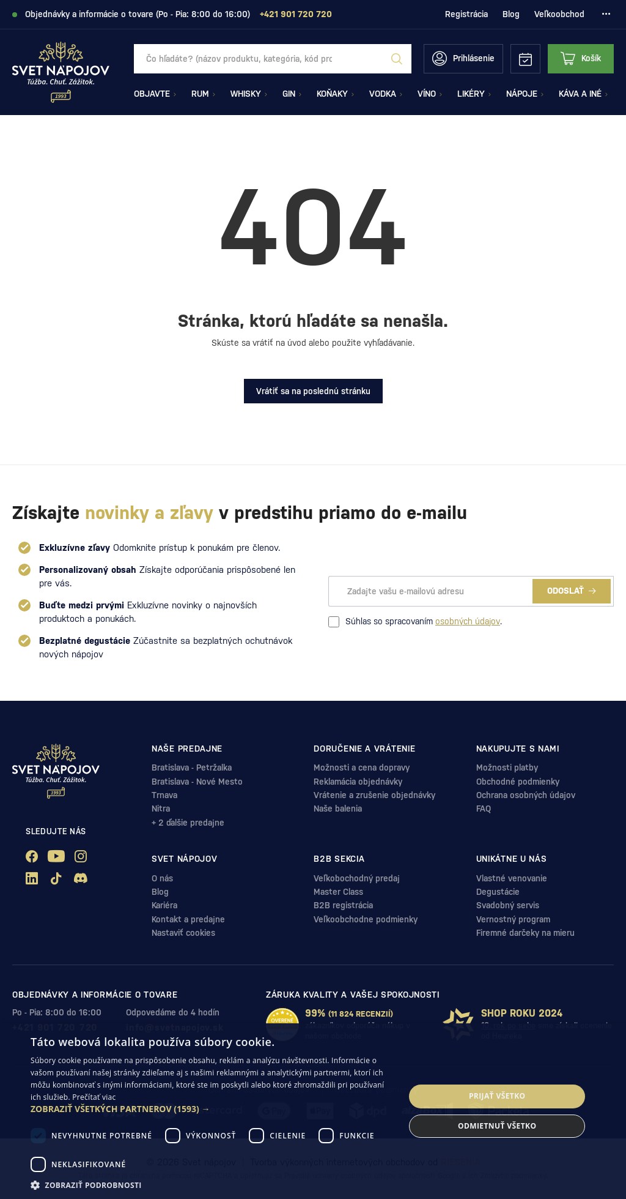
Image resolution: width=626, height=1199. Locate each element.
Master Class (338, 892)
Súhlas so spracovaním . (415, 621)
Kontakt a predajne (188, 919)
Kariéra (164, 905)
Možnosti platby (507, 767)
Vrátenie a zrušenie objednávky (374, 795)
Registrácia (466, 14)
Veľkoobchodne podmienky (366, 919)
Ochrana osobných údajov (525, 795)
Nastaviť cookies (183, 933)
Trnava (164, 795)
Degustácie (498, 892)
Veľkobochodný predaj (357, 878)
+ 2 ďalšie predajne (188, 822)
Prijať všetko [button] (497, 1096)
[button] (212, 1109)
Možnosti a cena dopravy (362, 767)
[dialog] (313, 1111)
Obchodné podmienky (517, 781)
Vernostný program (513, 919)
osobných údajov (467, 621)
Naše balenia (338, 808)
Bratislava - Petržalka (192, 767)
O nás (162, 878)
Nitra (161, 808)
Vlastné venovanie (511, 878)
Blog (511, 14)
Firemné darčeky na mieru (525, 933)
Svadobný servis (507, 905)
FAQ (483, 808)
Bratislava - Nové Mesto (197, 781)
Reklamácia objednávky (358, 781)
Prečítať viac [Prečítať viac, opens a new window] (94, 1097)
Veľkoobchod (559, 14)
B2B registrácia (343, 905)
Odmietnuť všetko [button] (497, 1126)
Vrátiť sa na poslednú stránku (313, 391)
